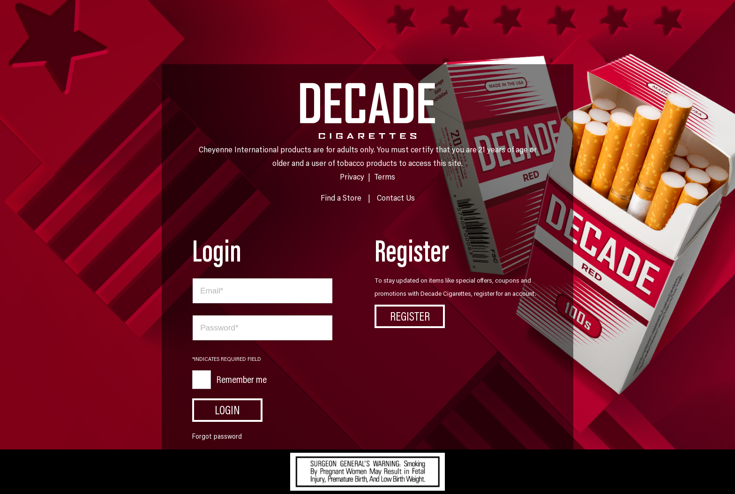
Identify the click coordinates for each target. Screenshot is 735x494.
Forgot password (217, 436)
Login (227, 410)
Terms (384, 176)
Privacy (352, 176)
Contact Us (396, 197)
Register (410, 316)
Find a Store (341, 197)
